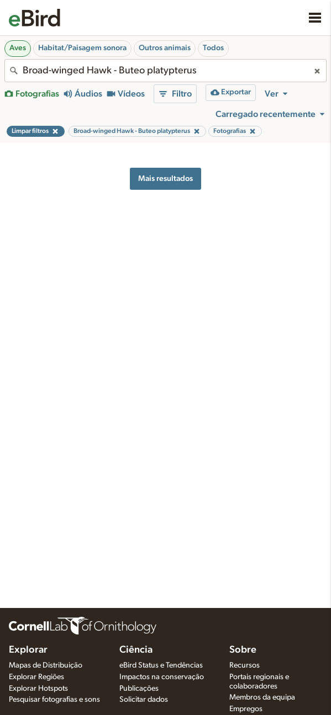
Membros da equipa (262, 697)
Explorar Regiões (36, 677)
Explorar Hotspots (38, 688)
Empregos (245, 709)
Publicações (139, 688)
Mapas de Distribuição (45, 665)
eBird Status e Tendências (161, 665)
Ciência (136, 650)
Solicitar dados (143, 699)
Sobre (242, 650)
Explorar (28, 650)
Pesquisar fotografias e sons (54, 699)
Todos (213, 48)
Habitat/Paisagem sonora (82, 48)
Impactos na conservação (161, 677)
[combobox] (165, 71)
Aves (17, 48)
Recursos (244, 665)
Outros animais (165, 48)
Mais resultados (165, 178)
